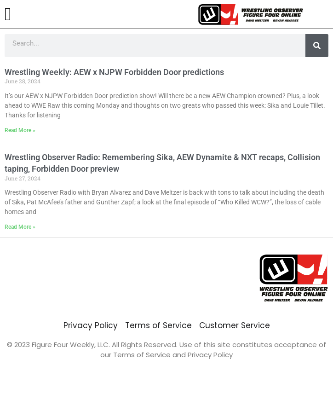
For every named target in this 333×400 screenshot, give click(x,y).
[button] (8, 14)
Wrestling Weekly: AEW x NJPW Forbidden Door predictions (114, 72)
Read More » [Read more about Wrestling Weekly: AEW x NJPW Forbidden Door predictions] (20, 130)
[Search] (316, 45)
